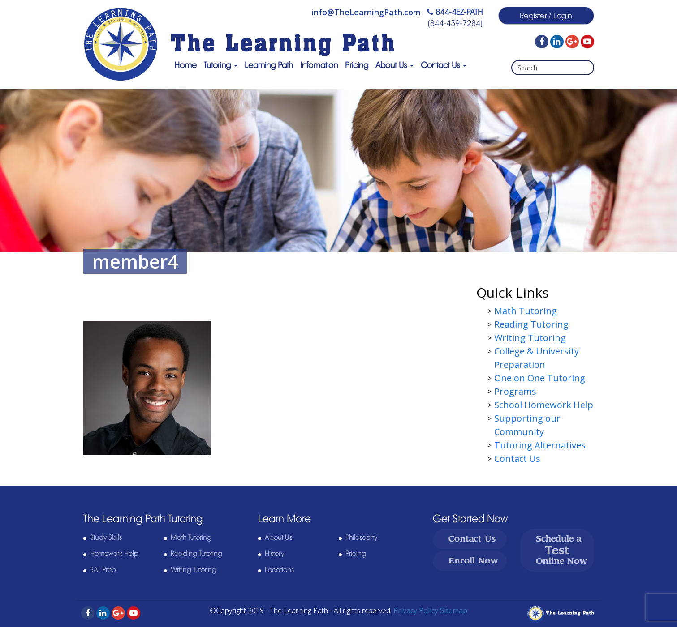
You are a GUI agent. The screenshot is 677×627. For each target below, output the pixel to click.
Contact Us (443, 65)
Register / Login (546, 15)
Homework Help (114, 554)
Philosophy (361, 537)
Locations (279, 570)
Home (185, 65)
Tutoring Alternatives (540, 445)
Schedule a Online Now (561, 550)
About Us (394, 65)
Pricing (356, 65)
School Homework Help (543, 405)
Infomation (319, 65)
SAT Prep (103, 570)
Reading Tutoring (531, 324)
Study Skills (106, 537)
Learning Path (269, 65)
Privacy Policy (415, 610)
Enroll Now (473, 561)
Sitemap (453, 610)
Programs (515, 391)
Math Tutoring (525, 311)
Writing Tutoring (530, 338)
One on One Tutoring (539, 378)
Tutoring (220, 65)
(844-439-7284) (455, 23)
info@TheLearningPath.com (366, 12)
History (274, 554)
